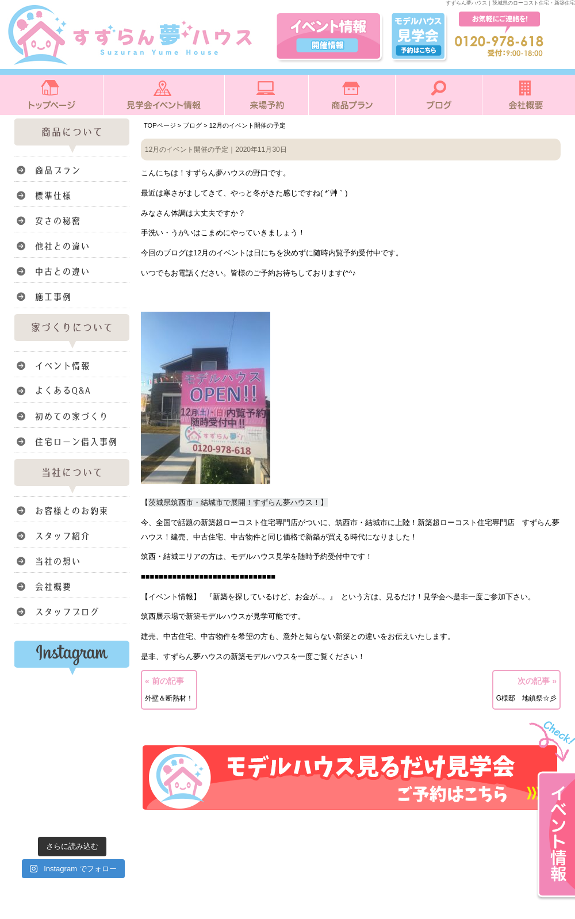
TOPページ (160, 125)
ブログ (192, 125)
